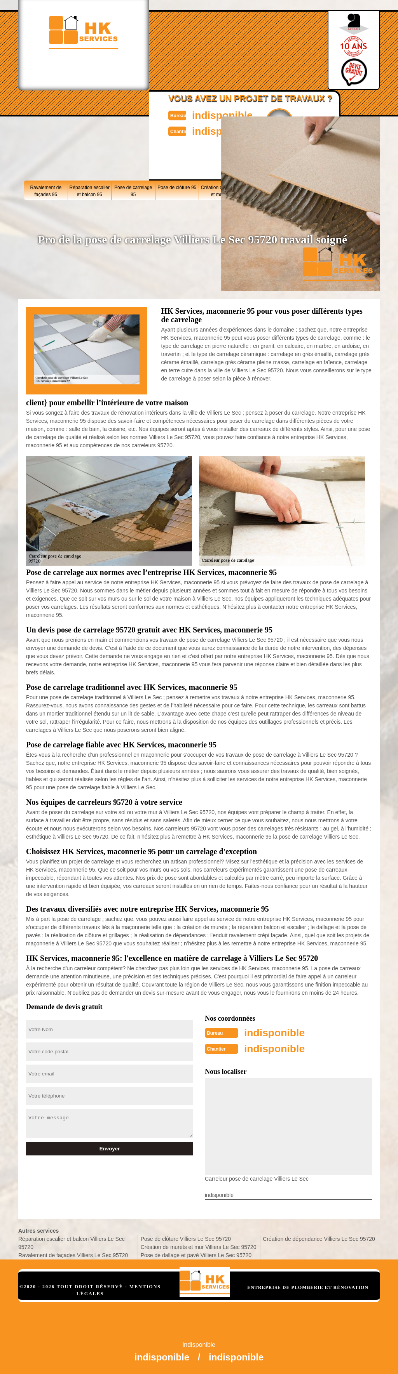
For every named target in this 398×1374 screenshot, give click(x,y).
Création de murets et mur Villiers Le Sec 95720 (199, 1246)
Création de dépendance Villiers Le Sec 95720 (319, 1238)
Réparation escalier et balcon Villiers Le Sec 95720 (71, 1242)
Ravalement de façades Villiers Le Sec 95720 (73, 1254)
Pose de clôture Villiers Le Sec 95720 (186, 1238)
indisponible (216, 114)
